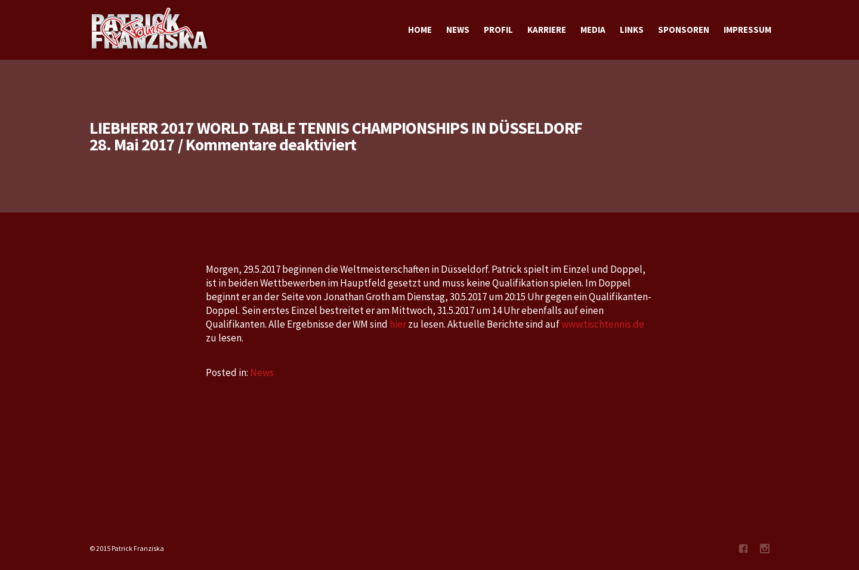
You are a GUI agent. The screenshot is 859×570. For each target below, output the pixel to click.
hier (398, 324)
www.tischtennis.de (602, 324)
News (262, 372)
